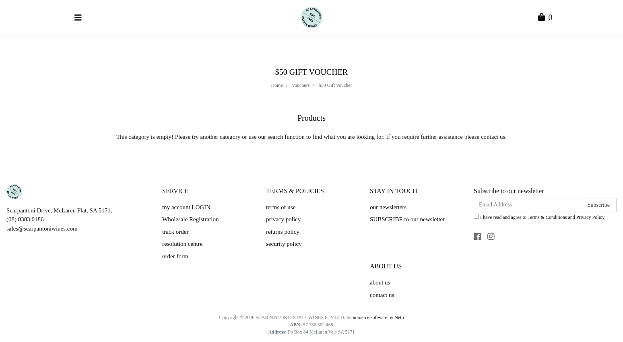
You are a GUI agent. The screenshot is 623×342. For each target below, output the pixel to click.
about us (380, 282)
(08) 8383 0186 (25, 219)
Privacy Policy (590, 217)
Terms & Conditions (547, 217)
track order (175, 232)
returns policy (282, 232)
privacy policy (283, 219)
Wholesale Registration (190, 219)
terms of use (280, 207)
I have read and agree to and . (539, 217)
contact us (382, 295)
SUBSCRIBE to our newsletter (407, 219)
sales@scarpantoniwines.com (42, 228)
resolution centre (182, 244)
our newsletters (388, 207)
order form (175, 256)
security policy (284, 244)
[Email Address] (527, 205)
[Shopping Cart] (545, 18)
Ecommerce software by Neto (375, 317)
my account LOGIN (186, 207)
